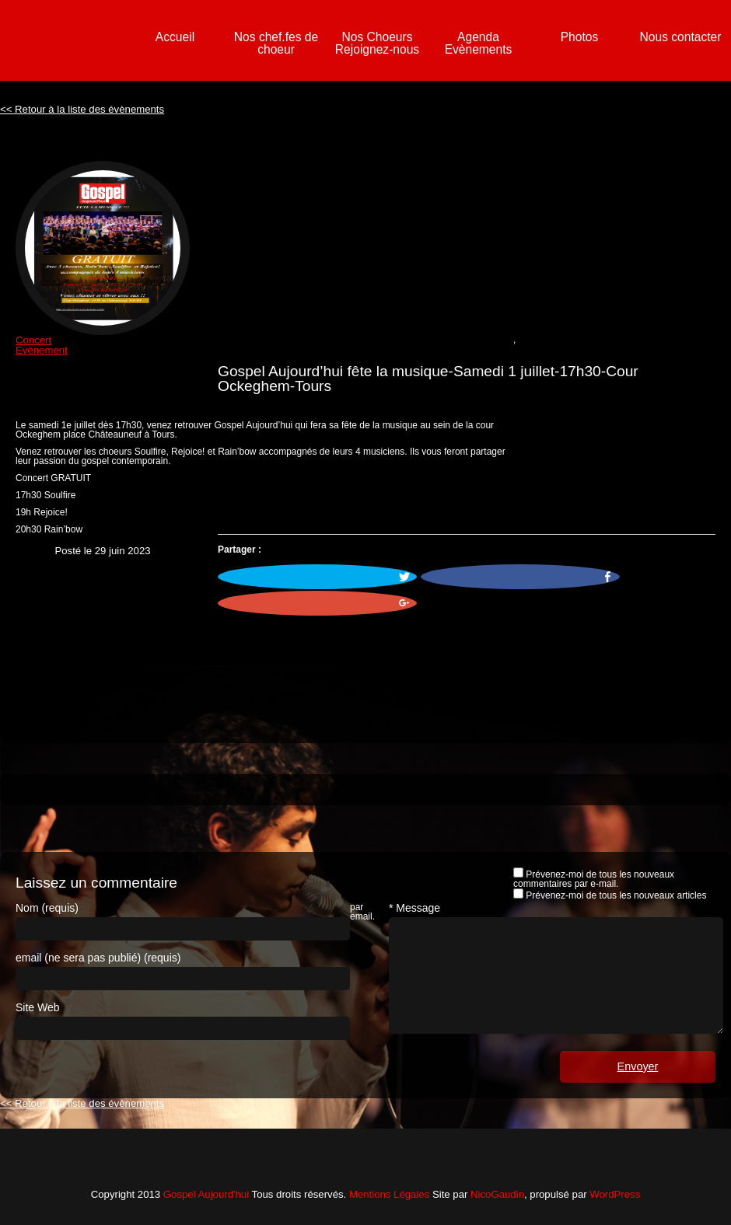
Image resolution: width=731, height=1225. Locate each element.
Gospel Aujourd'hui (206, 1194)
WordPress (614, 1194)
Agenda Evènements (478, 43)
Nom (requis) (47, 908)
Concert (33, 340)
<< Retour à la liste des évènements (82, 109)
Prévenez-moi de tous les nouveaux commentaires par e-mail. (593, 879)
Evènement (42, 350)
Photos (580, 37)
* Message (414, 908)
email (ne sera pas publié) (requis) (98, 957)
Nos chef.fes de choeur (276, 43)
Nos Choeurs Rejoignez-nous (377, 43)
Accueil (175, 37)
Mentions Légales (389, 1194)
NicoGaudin (497, 1194)
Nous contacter (681, 37)
